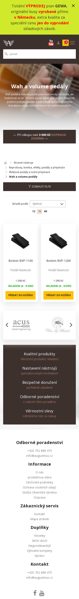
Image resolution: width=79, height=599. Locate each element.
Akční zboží (39, 541)
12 (33, 211)
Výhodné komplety (39, 551)
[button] (8, 324)
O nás (40, 472)
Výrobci (39, 556)
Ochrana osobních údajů (39, 487)
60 (45, 211)
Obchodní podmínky (39, 482)
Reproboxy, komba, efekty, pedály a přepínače (37, 167)
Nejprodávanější (39, 546)
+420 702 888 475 (39, 451)
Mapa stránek (39, 519)
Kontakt (39, 514)
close (73, 5)
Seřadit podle (20, 204)
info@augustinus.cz (39, 456)
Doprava (40, 497)
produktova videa (39, 477)
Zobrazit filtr (39, 186)
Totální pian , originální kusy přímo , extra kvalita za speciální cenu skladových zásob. (40, 17)
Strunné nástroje (23, 162)
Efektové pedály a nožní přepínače (29, 172)
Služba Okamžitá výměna (39, 492)
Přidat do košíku (20, 295)
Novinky (39, 536)
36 (39, 211)
